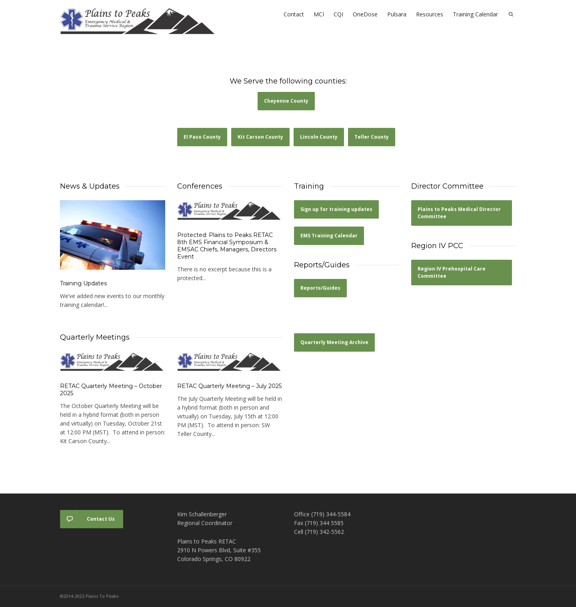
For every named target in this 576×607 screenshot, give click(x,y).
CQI (338, 14)
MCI (319, 14)
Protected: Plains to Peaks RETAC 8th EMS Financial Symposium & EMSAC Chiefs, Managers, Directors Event (226, 245)
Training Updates (83, 283)
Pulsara (396, 14)
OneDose (365, 14)
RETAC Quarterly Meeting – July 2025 (229, 386)
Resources (429, 14)
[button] (286, 101)
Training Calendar (475, 14)
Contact (294, 14)
